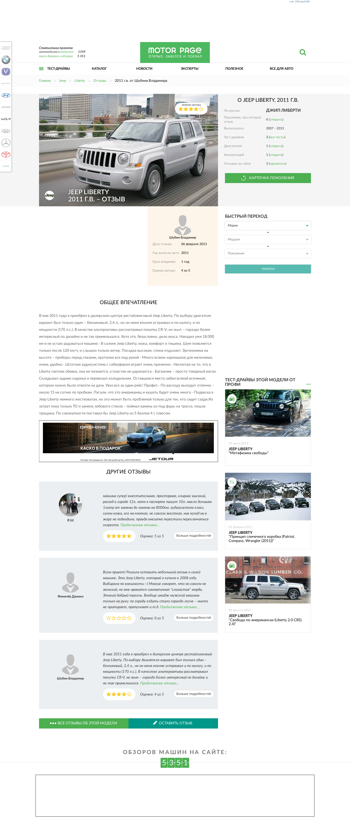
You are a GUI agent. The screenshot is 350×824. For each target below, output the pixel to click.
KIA (5, 119)
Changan (5, 71)
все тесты (277, 137)
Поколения (268, 253)
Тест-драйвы (58, 68)
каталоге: (67, 51)
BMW (5, 59)
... (308, 384)
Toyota (5, 154)
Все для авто (281, 68)
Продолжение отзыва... (139, 525)
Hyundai (5, 95)
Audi (5, 48)
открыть (276, 119)
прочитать (277, 163)
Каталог (99, 68)
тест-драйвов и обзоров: (56, 56)
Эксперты (189, 68)
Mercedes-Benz (5, 142)
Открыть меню (41, 74)
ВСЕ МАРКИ (5, 166)
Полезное (234, 68)
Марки (268, 225)
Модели (268, 239)
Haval (5, 83)
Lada (5, 130)
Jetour (5, 107)
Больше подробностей (193, 535)
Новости (144, 68)
